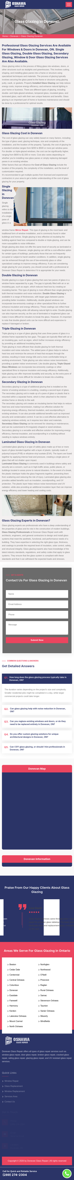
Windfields (45, 1021)
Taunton (44, 1006)
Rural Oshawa (47, 990)
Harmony (13, 1006)
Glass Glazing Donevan (32, 36)
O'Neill (43, 975)
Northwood (45, 970)
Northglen (44, 964)
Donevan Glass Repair (37, 1161)
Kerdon (12, 1011)
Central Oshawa (16, 980)
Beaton (12, 964)
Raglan (43, 985)
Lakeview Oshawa (17, 1016)
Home (5, 36)
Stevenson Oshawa (49, 1001)
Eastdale (13, 995)
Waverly (44, 1016)
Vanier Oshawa (47, 1011)
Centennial (14, 975)
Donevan (14, 36)
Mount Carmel (15, 1021)
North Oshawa (16, 1026)
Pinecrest (44, 980)
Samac (43, 995)
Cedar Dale (14, 970)
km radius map (37, 810)
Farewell (13, 1001)
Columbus (14, 985)
